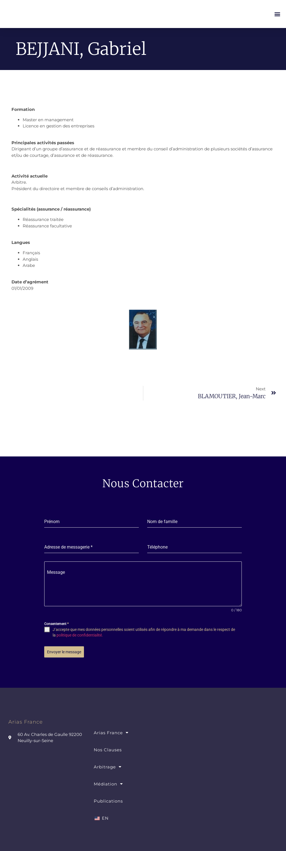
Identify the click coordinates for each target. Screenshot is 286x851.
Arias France (111, 730)
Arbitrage (107, 765)
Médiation (108, 782)
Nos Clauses (108, 747)
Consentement (56, 624)
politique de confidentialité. (80, 635)
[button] (277, 14)
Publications (108, 798)
